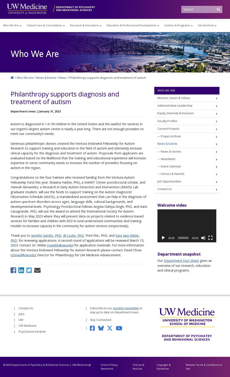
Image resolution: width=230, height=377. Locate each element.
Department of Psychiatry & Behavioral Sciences (40, 364)
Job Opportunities (169, 181)
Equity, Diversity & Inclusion (175, 113)
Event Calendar (171, 166)
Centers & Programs (177, 25)
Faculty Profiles (167, 121)
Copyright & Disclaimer (164, 366)
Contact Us (164, 189)
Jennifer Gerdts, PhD (46, 235)
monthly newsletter (126, 308)
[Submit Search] (218, 9)
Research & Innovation (84, 25)
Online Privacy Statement (109, 366)
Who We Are (11, 25)
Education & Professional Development (131, 25)
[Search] (202, 9)
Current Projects (168, 129)
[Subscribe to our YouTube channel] (121, 328)
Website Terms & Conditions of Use (204, 366)
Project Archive (171, 136)
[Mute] (203, 238)
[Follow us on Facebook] (94, 328)
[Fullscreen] (210, 238)
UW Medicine (27, 326)
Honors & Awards (172, 174)
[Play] (163, 238)
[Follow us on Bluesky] (102, 328)
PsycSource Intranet (32, 331)
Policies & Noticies (138, 366)
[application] (186, 225)
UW (21, 320)
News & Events (167, 144)
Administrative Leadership (174, 105)
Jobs (21, 314)
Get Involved (206, 25)
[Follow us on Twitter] (111, 328)
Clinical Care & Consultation (44, 25)
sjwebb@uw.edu (60, 245)
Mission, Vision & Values (173, 98)
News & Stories (171, 151)
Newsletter (168, 159)
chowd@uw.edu (23, 255)
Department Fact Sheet (181, 261)
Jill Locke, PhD (73, 235)
